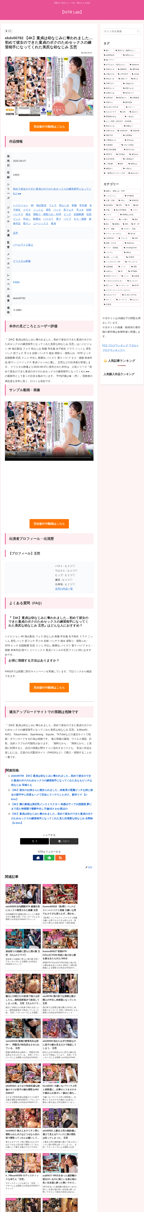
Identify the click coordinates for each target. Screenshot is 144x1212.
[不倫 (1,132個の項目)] (107, 210)
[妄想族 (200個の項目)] (136, 276)
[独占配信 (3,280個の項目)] (109, 205)
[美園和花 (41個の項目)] (122, 69)
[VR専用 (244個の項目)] (133, 257)
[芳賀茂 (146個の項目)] (122, 304)
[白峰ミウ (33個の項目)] (123, 79)
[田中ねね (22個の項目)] (132, 140)
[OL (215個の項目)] (122, 271)
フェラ (53, 205)
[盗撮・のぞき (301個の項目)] (113, 243)
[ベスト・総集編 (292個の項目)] (112, 248)
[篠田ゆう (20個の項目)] (112, 169)
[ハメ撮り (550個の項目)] (124, 219)
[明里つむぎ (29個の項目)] (131, 88)
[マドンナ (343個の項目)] (123, 238)
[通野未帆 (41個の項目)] (135, 69)
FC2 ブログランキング (115, 345)
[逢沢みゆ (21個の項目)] (134, 154)
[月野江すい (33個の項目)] (112, 84)
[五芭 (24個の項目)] (123, 112)
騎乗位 (37, 219)
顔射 (88, 209)
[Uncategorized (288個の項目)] (131, 248)
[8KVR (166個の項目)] (136, 285)
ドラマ (27, 209)
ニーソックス (40, 223)
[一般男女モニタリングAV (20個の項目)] (115, 173)
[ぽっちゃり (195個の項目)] (133, 281)
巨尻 (89, 214)
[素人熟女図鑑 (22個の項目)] (112, 150)
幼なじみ (64, 205)
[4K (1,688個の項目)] (128, 205)
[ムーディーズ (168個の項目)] (122, 285)
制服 (74, 205)
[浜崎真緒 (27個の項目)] (135, 98)
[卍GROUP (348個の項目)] (110, 238)
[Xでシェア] (34, 841)
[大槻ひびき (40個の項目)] (109, 74)
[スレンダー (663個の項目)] (110, 219)
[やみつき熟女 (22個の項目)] (130, 145)
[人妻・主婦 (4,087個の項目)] (110, 200)
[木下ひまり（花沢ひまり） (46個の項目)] (115, 65)
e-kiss (16, 282)
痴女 (28, 214)
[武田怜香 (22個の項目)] (135, 131)
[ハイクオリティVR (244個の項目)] (113, 262)
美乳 (48, 209)
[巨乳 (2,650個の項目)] (119, 205)
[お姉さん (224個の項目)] (110, 271)
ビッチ (67, 214)
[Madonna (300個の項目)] (132, 243)
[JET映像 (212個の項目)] (134, 271)
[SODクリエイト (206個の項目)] (111, 276)
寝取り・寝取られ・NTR (47, 214)
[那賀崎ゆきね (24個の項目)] (113, 117)
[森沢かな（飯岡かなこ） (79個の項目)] (127, 50)
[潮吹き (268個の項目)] (132, 252)
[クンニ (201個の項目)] (125, 276)
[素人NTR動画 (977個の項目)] (121, 210)
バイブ (67, 219)
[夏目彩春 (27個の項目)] (131, 102)
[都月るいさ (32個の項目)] (112, 88)
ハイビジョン (20, 205)
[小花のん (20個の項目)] (131, 169)
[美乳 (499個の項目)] (126, 224)
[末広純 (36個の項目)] (136, 74)
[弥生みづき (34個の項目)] (110, 79)
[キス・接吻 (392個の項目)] (111, 229)
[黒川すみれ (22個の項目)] (132, 150)
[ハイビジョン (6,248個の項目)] (113, 196)
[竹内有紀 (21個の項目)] (121, 154)
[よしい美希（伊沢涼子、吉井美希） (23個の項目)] (122, 121)
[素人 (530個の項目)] (107, 224)
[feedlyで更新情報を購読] (49, 857)
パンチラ (18, 214)
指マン (27, 223)
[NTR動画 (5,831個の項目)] (132, 196)
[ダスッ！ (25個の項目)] (133, 107)
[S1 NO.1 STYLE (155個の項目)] (131, 295)
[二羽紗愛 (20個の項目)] (109, 164)
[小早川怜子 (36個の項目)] (123, 74)
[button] (64, 841)
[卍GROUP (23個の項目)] (122, 131)
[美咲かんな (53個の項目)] (131, 55)
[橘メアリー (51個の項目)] (122, 60)
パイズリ (48, 219)
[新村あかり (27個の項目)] (121, 98)
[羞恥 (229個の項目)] (135, 267)
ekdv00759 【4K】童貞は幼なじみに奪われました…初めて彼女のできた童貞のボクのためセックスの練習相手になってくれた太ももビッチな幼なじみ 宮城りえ (51, 780)
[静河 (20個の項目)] (122, 164)
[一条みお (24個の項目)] (132, 117)
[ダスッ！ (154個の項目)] (108, 300)
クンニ (17, 219)
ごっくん (38, 209)
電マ (58, 219)
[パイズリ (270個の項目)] (112, 252)
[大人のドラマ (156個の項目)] (111, 295)
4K (32, 205)
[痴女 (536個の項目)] (136, 219)
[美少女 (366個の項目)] (134, 234)
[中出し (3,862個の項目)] (122, 200)
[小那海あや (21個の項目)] (131, 159)
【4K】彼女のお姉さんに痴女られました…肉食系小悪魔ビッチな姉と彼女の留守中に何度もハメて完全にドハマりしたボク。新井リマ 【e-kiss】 (52, 795)
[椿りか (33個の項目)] (135, 79)
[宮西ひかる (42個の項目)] (109, 69)
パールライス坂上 (23, 244)
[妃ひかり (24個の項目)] (134, 112)
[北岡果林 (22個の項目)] (131, 135)
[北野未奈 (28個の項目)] (108, 98)
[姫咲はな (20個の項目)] (134, 164)
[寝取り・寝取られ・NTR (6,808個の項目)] (122, 191)
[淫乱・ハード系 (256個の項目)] (113, 257)
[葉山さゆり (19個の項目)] (134, 173)
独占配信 (41, 205)
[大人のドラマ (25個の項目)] (110, 112)
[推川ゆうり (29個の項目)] (131, 93)
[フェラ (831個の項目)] (110, 215)
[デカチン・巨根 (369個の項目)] (130, 229)
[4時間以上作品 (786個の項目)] (130, 215)
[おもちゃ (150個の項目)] (135, 300)
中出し (27, 219)
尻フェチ (69, 209)
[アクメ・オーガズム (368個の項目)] (114, 234)
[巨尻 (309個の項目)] (136, 238)
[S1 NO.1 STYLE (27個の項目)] (113, 107)
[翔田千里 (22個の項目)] (112, 135)
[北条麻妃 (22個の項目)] (111, 145)
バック (57, 209)
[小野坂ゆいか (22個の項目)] (113, 140)
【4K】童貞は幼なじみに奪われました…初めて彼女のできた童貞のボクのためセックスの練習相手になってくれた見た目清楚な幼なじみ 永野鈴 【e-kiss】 (52, 818)
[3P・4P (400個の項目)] (135, 224)
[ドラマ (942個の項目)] (135, 210)
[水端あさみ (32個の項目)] (131, 84)
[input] (121, 31)
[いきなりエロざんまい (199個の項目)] (114, 281)
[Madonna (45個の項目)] (135, 65)
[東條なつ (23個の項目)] (132, 126)
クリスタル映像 (22, 261)
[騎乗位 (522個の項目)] (116, 224)
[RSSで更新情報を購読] (55, 857)
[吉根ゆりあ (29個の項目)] (112, 93)
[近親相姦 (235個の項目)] (110, 267)
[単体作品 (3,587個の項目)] (134, 200)
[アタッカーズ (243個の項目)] (132, 262)
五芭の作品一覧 (64, 588)
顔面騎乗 (79, 214)
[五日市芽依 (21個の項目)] (112, 159)
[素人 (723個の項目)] (108, 50)
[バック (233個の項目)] (123, 267)
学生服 (83, 205)
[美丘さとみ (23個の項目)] (112, 126)
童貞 (53, 223)
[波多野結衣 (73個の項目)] (112, 55)
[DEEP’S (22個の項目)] (108, 154)
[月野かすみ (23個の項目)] (109, 131)
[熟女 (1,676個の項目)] (136, 205)
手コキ (80, 209)
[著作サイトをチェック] (43, 857)
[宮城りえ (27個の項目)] (112, 102)
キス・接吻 (80, 219)
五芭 (8, 31)
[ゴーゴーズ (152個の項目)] (121, 300)
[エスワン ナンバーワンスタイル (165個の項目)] (122, 290)
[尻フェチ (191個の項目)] (109, 285)
